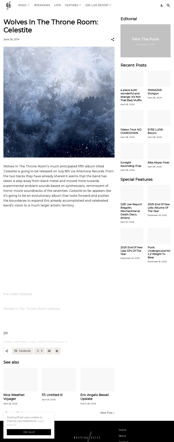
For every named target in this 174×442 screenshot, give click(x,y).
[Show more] (57, 351)
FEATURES (71, 5)
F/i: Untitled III (52, 395)
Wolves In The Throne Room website (31, 309)
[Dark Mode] (162, 5)
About (122, 435)
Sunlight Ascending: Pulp (130, 164)
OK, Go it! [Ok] (28, 432)
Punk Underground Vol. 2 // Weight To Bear (159, 252)
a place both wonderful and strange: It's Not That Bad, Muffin (131, 95)
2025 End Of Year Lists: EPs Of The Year (131, 251)
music (32, 341)
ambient (7, 341)
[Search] (168, 5)
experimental (20, 341)
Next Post (106, 412)
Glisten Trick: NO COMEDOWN (131, 131)
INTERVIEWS (42, 5)
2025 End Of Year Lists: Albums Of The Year (159, 208)
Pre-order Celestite (17, 294)
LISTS (57, 5)
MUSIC (22, 5)
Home (122, 429)
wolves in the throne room (50, 341)
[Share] (113, 39)
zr (66, 341)
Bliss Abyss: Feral (158, 162)
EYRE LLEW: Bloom (155, 131)
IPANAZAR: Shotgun (155, 91)
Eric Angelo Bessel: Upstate (94, 397)
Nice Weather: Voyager (14, 397)
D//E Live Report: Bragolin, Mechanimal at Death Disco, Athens (131, 211)
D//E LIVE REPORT (97, 5)
